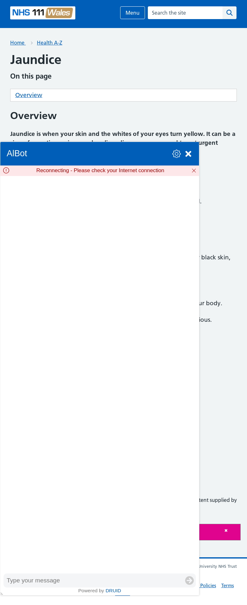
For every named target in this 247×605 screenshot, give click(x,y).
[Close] (230, 530)
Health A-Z (49, 42)
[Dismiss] (194, 170)
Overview (28, 95)
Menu (133, 13)
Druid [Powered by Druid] (113, 590)
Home (18, 42)
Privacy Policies (199, 585)
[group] (99, 374)
